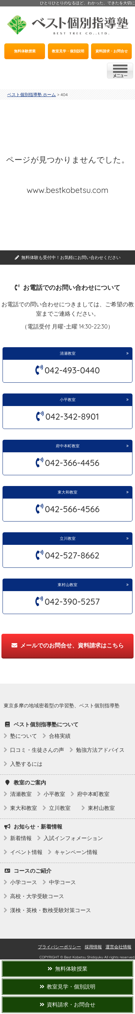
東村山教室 (67, 584)
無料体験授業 (25, 51)
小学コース (23, 882)
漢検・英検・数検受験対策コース (50, 910)
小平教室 (68, 399)
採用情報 (93, 946)
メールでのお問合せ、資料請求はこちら (68, 645)
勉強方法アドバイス (100, 749)
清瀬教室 (68, 353)
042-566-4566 (72, 509)
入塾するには (26, 763)
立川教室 (70, 538)
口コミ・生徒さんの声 (37, 749)
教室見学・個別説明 (68, 51)
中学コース (62, 882)
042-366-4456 (72, 462)
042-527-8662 (72, 555)
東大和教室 (67, 492)
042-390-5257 (72, 601)
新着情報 (21, 838)
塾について (23, 735)
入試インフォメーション (73, 838)
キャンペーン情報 (76, 852)
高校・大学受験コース (37, 896)
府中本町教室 (68, 445)
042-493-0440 (72, 370)
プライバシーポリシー (59, 946)
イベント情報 (26, 852)
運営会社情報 (118, 946)
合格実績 (60, 735)
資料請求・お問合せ (111, 51)
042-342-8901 (72, 416)
